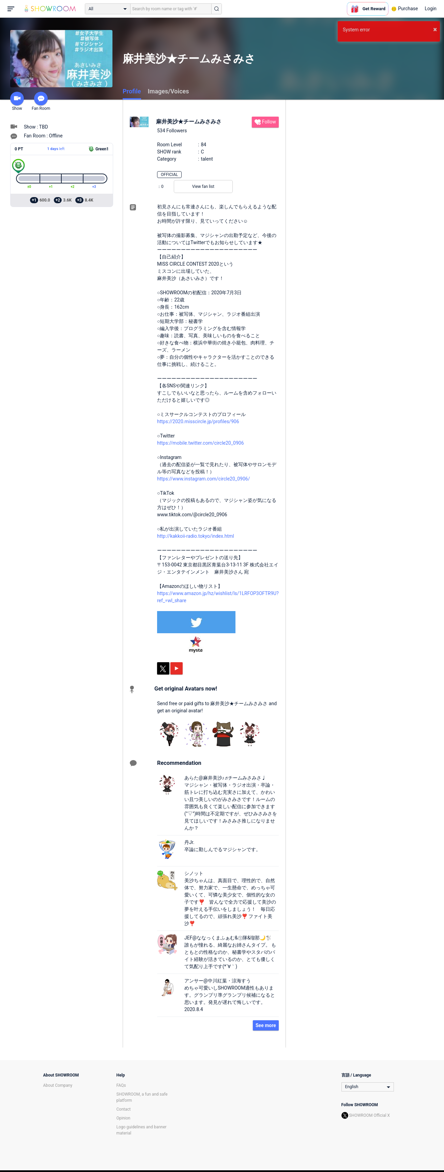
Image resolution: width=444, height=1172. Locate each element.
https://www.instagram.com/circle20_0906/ (203, 478)
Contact (124, 1109)
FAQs (121, 1085)
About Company (58, 1085)
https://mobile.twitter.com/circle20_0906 (200, 443)
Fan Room (41, 101)
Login (431, 8)
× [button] (435, 29)
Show (17, 101)
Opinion (124, 1118)
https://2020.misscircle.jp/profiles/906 (198, 421)
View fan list (203, 186)
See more (266, 1025)
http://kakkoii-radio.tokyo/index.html (195, 536)
